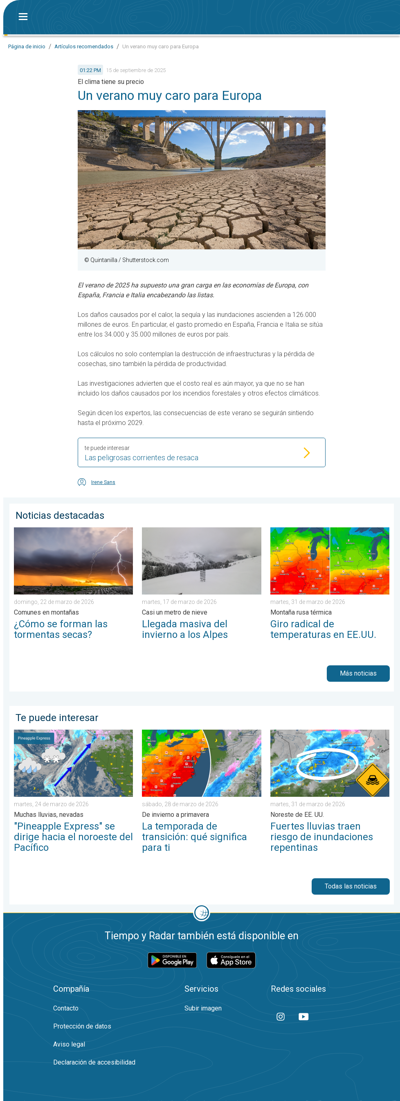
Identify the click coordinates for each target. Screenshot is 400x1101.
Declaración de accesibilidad (94, 1062)
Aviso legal (69, 1044)
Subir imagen (203, 1008)
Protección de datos (82, 1026)
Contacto (66, 1008)
